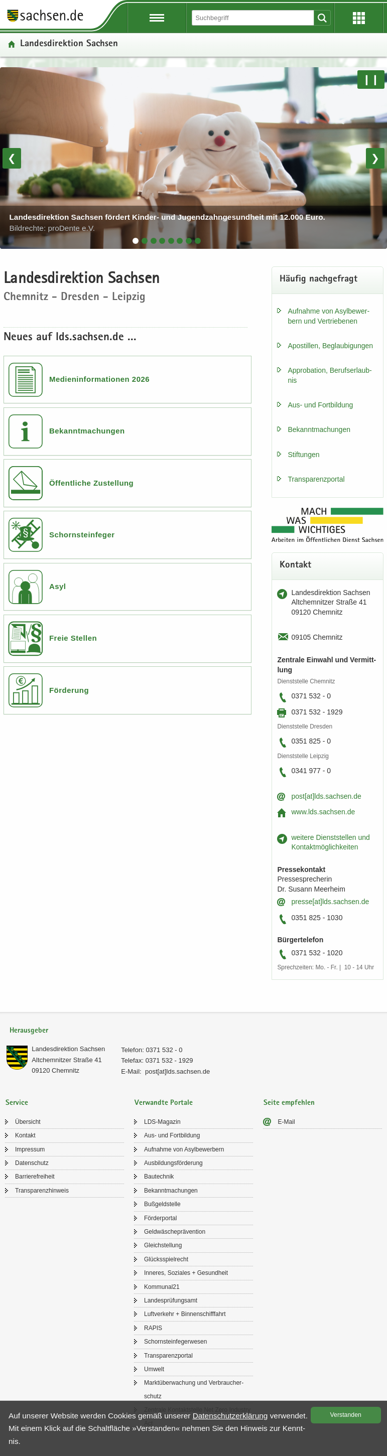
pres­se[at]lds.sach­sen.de (330, 902)
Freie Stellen (73, 638)
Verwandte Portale (164, 1103)
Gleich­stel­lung (163, 1245)
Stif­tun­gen (303, 455)
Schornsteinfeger (82, 534)
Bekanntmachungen (87, 430)
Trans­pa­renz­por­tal (316, 479)
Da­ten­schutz (32, 1163)
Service (17, 1103)
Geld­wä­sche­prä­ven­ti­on (174, 1231)
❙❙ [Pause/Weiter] (370, 79)
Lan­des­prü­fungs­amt (170, 1300)
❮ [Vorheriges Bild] (12, 158)
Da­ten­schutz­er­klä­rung (230, 1415)
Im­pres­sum (30, 1149)
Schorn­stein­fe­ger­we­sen (175, 1341)
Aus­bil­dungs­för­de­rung (173, 1163)
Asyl (57, 586)
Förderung (69, 690)
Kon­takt (25, 1135)
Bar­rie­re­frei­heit (35, 1176)
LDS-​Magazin (162, 1121)
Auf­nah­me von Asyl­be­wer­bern (184, 1149)
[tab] (136, 241)
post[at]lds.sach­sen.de (326, 796)
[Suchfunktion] (254, 18)
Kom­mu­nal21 (162, 1286)
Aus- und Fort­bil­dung (320, 405)
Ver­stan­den (345, 1414)
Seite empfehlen (289, 1103)
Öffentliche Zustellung (91, 483)
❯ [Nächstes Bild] (375, 158)
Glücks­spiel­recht (166, 1259)
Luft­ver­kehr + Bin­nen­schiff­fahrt (185, 1314)
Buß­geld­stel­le (162, 1204)
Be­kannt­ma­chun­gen (319, 429)
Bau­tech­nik (159, 1176)
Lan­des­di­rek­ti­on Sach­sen (68, 1049)
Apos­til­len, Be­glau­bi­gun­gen (330, 346)
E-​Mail (286, 1121)
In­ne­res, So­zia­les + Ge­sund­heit (186, 1272)
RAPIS (153, 1328)
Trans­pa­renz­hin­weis (42, 1190)
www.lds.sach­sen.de (323, 812)
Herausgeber (29, 1031)
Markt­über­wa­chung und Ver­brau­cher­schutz (193, 1389)
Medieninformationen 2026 (99, 379)
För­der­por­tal (160, 1218)
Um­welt (154, 1369)
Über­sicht (28, 1121)
